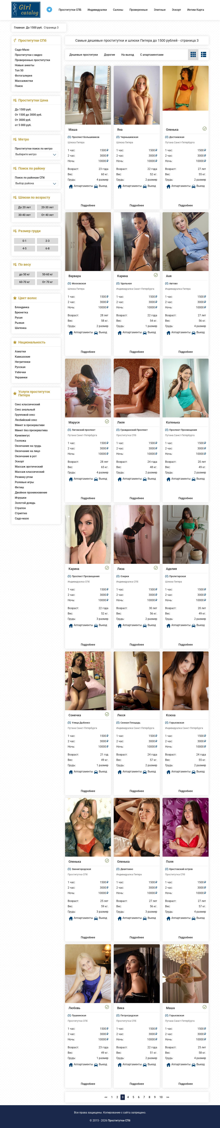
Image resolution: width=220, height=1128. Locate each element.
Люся (121, 715)
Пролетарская (177, 576)
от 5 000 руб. (23, 125)
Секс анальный (25, 409)
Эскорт (176, 9)
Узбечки (20, 372)
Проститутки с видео (28, 55)
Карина (122, 276)
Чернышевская (129, 137)
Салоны (118, 9)
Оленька (172, 129)
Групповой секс (25, 414)
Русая (19, 317)
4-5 (24, 248)
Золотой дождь (25, 503)
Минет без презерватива (31, 430)
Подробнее (88, 205)
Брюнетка (21, 312)
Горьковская (176, 722)
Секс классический (27, 404)
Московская (79, 283)
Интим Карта (195, 9)
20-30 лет (47, 207)
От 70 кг (47, 282)
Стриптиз (21, 513)
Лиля (121, 422)
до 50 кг (24, 274)
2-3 (48, 241)
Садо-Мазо (22, 49)
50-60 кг (47, 274)
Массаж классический (29, 471)
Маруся (74, 422)
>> (167, 1097)
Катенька (173, 422)
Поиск (19, 86)
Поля (169, 861)
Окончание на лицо (27, 451)
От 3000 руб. (23, 120)
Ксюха (171, 715)
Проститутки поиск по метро (33, 148)
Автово (173, 283)
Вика (120, 1008)
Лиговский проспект (83, 429)
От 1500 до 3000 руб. (28, 114)
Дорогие (109, 54)
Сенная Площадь (130, 722)
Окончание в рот (26, 456)
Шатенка (20, 328)
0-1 (24, 241)
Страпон (20, 508)
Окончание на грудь (28, 446)
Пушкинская (79, 1015)
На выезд (127, 54)
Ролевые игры (24, 482)
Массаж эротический (29, 466)
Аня (169, 276)
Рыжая (19, 322)
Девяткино (126, 869)
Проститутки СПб (119, 1120)
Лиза (120, 569)
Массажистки (24, 80)
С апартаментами (151, 54)
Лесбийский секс (26, 420)
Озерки (124, 576)
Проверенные (138, 9)
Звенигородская (81, 869)
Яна (120, 129)
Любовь (74, 1008)
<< (106, 1097)
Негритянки (22, 361)
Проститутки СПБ (70, 9)
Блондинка (22, 307)
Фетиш (19, 487)
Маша (73, 129)
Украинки (21, 377)
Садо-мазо (22, 518)
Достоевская (176, 137)
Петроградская (129, 1015)
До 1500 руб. (23, 109)
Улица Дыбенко (81, 722)
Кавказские (22, 356)
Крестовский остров (181, 869)
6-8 (48, 248)
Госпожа (20, 440)
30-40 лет (24, 215)
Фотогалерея (23, 75)
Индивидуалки (97, 9)
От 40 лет (47, 215)
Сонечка (75, 715)
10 (161, 1097)
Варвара (75, 276)
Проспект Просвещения (183, 429)
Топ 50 (19, 70)
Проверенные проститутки (32, 60)
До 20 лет (24, 207)
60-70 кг (24, 282)
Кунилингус (22, 435)
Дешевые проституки (83, 54)
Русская (20, 367)
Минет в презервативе (30, 425)
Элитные (160, 9)
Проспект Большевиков (85, 137)
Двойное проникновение (31, 492)
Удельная (126, 283)
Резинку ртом (24, 477)
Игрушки (20, 497)
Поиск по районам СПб (30, 177)
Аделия (171, 569)
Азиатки (20, 351)
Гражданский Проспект (134, 429)
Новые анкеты (24, 65)
